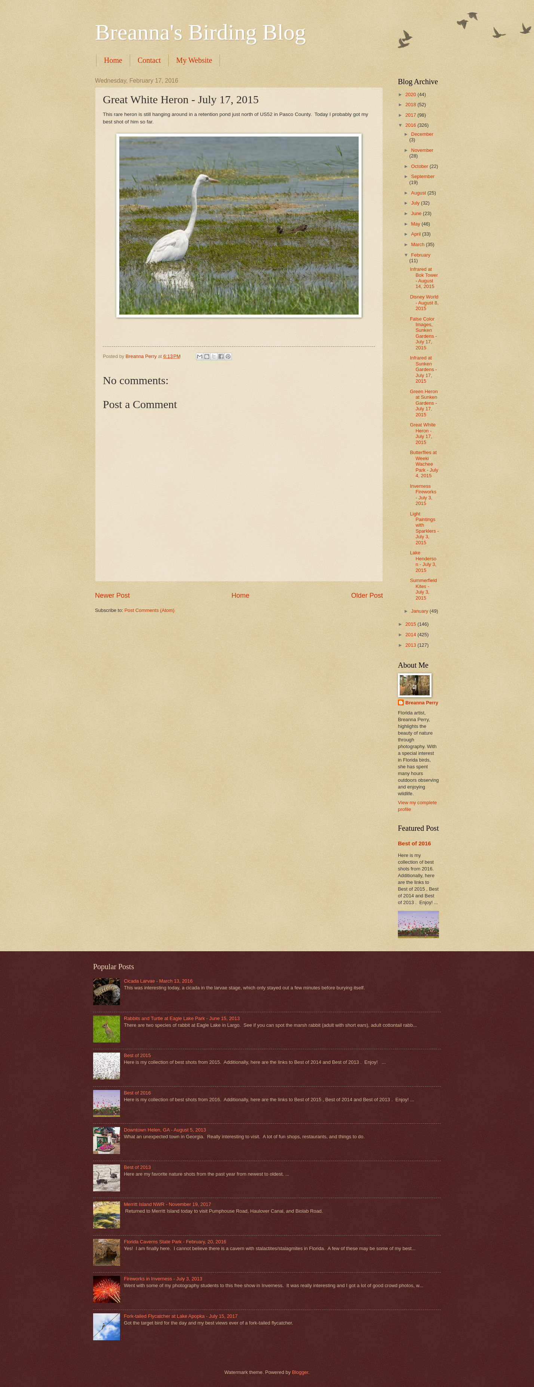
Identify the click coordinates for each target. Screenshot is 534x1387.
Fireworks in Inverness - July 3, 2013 (163, 1279)
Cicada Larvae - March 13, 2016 (158, 981)
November (422, 150)
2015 (411, 624)
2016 (411, 125)
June (417, 213)
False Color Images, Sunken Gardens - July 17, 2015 (423, 333)
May (416, 224)
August (419, 193)
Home (113, 60)
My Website (194, 60)
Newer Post (112, 595)
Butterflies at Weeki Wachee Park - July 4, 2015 (424, 464)
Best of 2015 (137, 1055)
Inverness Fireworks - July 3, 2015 (423, 494)
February (420, 255)
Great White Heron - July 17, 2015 (423, 433)
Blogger (300, 1372)
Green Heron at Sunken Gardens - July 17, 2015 (424, 403)
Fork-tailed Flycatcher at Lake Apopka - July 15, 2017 (180, 1316)
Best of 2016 (414, 843)
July (416, 203)
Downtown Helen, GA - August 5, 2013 (165, 1130)
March (418, 244)
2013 (411, 645)
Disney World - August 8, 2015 (424, 302)
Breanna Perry (421, 702)
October (420, 166)
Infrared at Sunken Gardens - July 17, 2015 (423, 369)
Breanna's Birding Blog (200, 32)
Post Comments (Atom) (150, 610)
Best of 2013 (137, 1167)
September (423, 176)
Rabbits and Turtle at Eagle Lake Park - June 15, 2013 (182, 1018)
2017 (411, 115)
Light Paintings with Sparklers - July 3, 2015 (424, 528)
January (420, 611)
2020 (411, 94)
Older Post (367, 595)
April (416, 234)
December (422, 134)
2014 (411, 634)
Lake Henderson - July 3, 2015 (423, 561)
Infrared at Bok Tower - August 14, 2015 (424, 277)
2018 (411, 104)
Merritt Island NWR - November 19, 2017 (167, 1204)
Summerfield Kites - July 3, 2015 (423, 589)
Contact (149, 60)
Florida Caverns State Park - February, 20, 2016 (175, 1241)
